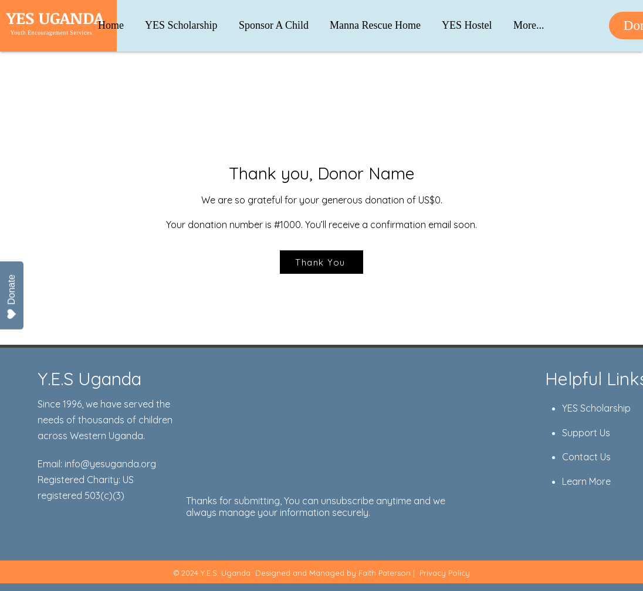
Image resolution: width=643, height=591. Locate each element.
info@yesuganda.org (110, 464)
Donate (12, 297)
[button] (529, 20)
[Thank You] (321, 262)
